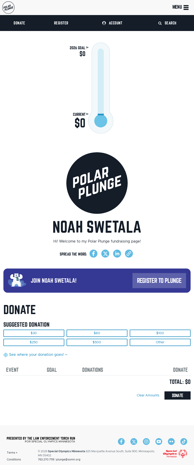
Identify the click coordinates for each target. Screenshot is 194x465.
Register (61, 23)
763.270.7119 (46, 459)
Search (167, 23)
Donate (19, 23)
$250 (34, 342)
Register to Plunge (159, 280)
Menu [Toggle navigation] (180, 7)
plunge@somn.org (68, 459)
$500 (97, 342)
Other (160, 342)
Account (112, 23)
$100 (160, 333)
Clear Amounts (148, 395)
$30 (34, 333)
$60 (97, 333)
